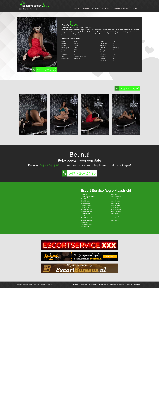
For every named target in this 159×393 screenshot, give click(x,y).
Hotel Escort (106, 8)
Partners (137, 285)
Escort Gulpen (85, 207)
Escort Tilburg (115, 216)
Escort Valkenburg (86, 224)
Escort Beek (84, 194)
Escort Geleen (85, 203)
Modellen (95, 8)
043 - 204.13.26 (44, 69)
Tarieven (85, 8)
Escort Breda (114, 194)
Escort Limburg (115, 205)
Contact (134, 8)
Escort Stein (84, 222)
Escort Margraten (86, 213)
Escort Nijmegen (116, 209)
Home (77, 8)
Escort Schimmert (86, 218)
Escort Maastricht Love (24, 284)
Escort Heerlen (115, 201)
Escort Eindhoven (116, 199)
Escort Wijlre (85, 226)
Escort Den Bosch (116, 197)
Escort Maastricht (116, 207)
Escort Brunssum (86, 199)
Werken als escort (121, 8)
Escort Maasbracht (86, 211)
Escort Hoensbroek (87, 209)
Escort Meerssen (86, 216)
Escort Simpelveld (86, 220)
